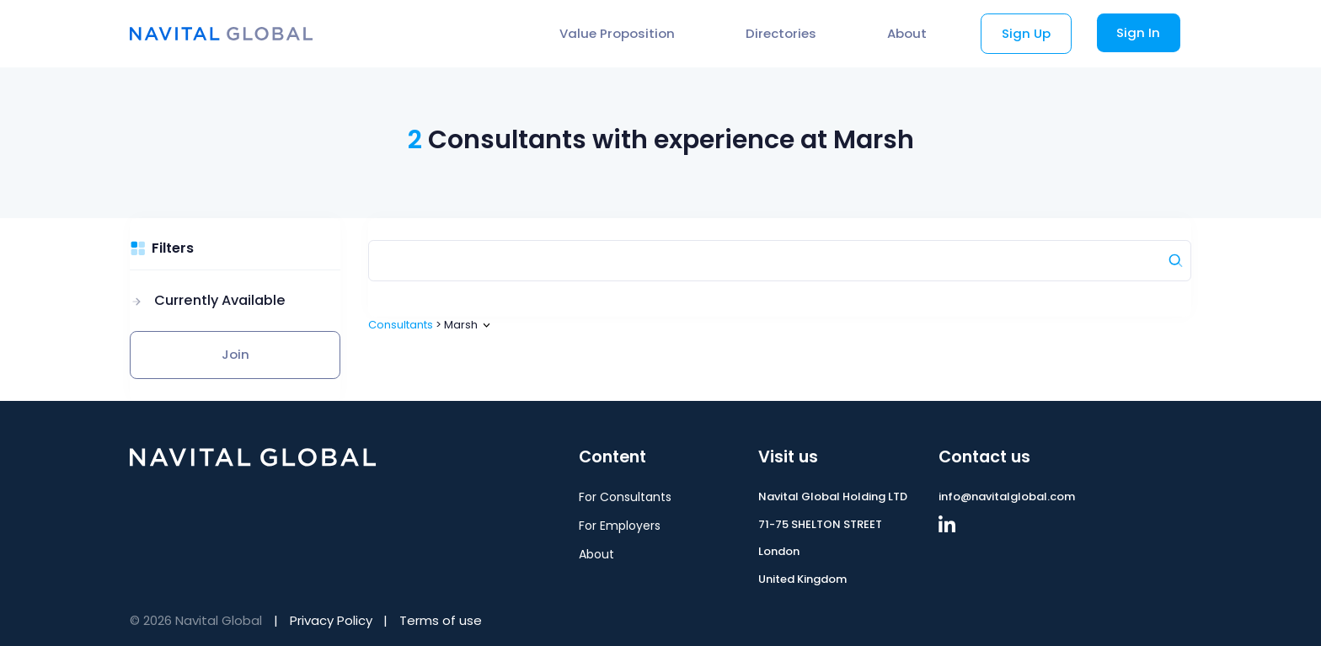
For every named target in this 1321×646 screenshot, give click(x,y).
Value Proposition (617, 33)
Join (235, 354)
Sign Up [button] (1026, 33)
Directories (781, 33)
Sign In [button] (1138, 32)
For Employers (619, 525)
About (907, 33)
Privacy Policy (331, 620)
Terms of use (440, 620)
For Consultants (625, 497)
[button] (208, 301)
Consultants (400, 325)
